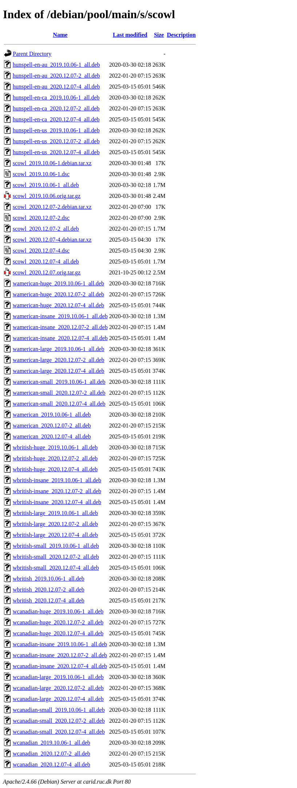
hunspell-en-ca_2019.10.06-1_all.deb (56, 97)
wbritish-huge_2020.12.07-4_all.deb (55, 469)
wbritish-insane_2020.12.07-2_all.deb (57, 491)
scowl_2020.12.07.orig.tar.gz (46, 272)
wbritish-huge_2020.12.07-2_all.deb (55, 458)
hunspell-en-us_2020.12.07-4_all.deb (56, 152)
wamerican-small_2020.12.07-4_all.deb (59, 404)
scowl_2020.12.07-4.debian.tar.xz (52, 240)
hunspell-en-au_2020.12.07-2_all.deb (56, 76)
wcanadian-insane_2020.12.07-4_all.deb (60, 666)
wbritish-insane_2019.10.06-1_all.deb (57, 480)
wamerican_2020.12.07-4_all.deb (52, 436)
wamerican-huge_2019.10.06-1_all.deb (58, 283)
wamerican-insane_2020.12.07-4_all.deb (60, 338)
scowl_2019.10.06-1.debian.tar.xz (52, 163)
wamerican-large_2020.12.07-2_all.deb (58, 360)
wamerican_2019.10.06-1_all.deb (52, 414)
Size (159, 35)
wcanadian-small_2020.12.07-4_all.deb (59, 732)
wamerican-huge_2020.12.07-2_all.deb (58, 294)
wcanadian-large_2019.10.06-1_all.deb (58, 677)
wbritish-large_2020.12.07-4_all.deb (55, 535)
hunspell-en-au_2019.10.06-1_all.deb (56, 65)
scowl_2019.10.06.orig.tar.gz (46, 196)
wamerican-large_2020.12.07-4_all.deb (58, 371)
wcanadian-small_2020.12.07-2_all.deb (59, 721)
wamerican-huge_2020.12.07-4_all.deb (58, 305)
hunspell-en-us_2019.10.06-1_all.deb (56, 130)
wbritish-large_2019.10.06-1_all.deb (55, 513)
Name (60, 35)
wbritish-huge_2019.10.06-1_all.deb (55, 447)
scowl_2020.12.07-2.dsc (41, 218)
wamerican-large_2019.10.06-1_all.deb (58, 349)
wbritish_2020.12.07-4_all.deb (48, 600)
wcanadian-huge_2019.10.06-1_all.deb (58, 611)
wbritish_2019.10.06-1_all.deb (48, 579)
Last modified (130, 35)
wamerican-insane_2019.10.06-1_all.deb (60, 316)
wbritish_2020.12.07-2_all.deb (48, 589)
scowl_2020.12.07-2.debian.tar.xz (52, 207)
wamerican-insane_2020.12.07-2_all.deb (60, 327)
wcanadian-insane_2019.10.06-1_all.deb (60, 644)
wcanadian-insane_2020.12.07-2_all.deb (60, 655)
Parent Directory (32, 54)
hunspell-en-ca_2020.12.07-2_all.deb (56, 108)
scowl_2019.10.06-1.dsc (41, 174)
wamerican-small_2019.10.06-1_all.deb (59, 382)
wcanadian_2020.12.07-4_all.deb (51, 764)
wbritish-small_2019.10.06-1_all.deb (56, 546)
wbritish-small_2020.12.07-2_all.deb (56, 557)
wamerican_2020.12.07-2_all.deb (52, 425)
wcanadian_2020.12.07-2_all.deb (51, 753)
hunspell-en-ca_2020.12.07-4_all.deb (56, 119)
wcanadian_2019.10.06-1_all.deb (51, 743)
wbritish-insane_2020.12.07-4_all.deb (57, 502)
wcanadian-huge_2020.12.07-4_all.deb (58, 633)
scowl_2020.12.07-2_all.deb (46, 229)
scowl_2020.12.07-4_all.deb (46, 261)
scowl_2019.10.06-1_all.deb (46, 185)
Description (181, 35)
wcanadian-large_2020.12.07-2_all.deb (58, 688)
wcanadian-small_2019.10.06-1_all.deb (59, 710)
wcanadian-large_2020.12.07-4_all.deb (58, 699)
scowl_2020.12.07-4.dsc (41, 250)
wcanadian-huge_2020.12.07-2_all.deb (58, 622)
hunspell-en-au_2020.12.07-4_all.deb (56, 86)
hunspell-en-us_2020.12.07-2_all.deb (56, 141)
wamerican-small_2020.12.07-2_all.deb (59, 393)
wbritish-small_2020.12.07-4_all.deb (56, 568)
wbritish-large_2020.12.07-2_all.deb (55, 524)
